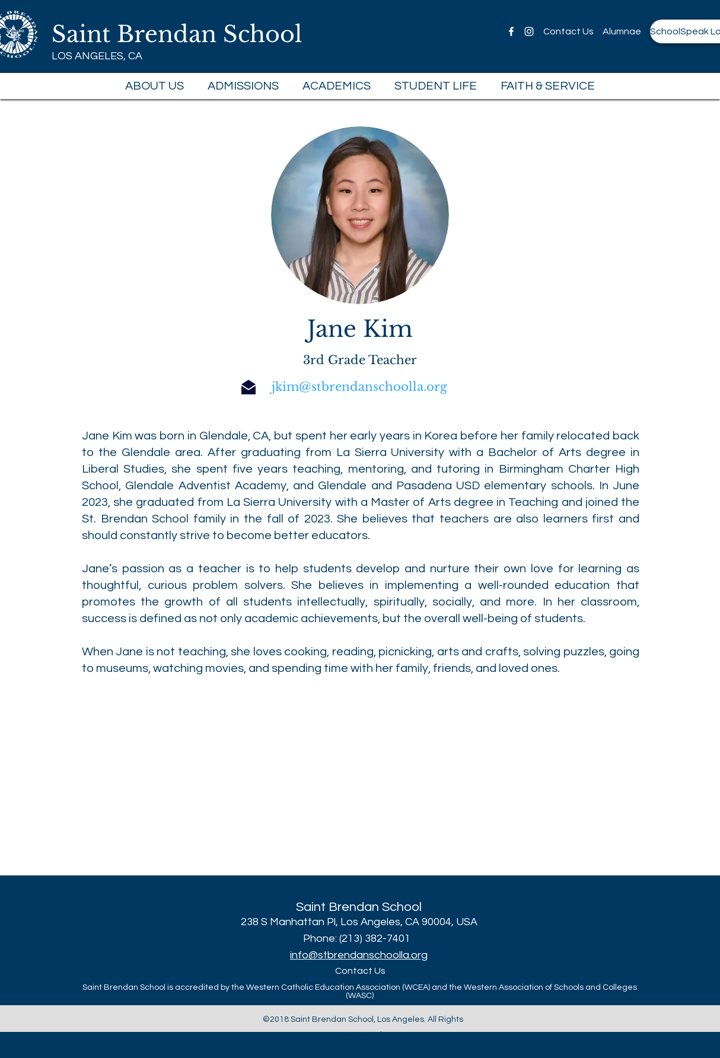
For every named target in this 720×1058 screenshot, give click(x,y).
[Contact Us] (568, 31)
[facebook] (511, 31)
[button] (154, 86)
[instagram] (529, 31)
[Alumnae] (621, 31)
